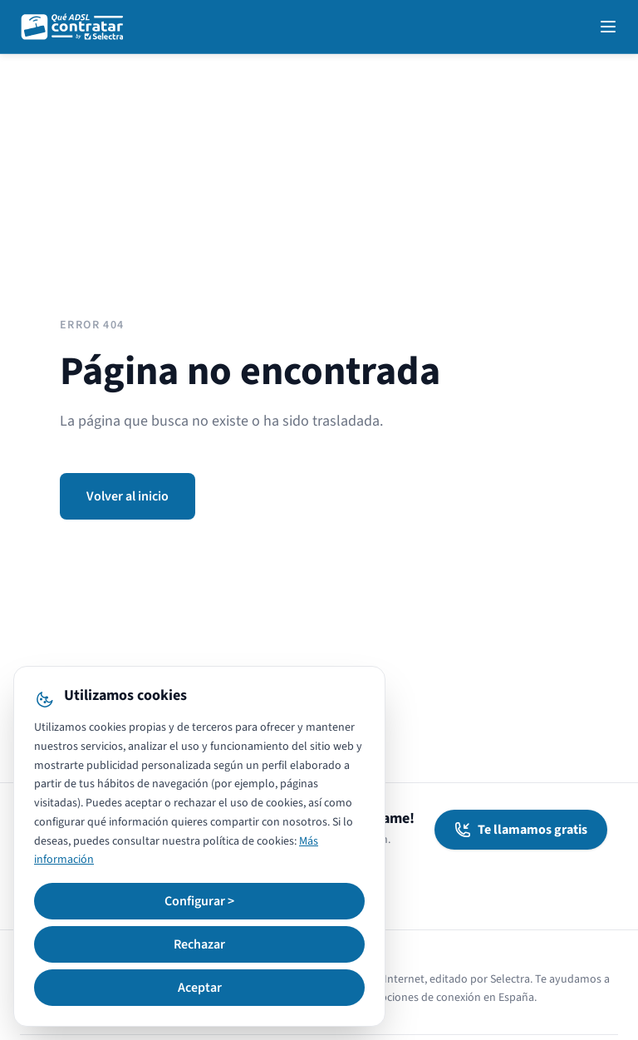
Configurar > (199, 901)
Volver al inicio (127, 496)
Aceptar (200, 987)
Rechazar (199, 944)
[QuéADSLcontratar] (73, 26)
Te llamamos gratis (520, 830)
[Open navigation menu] (608, 27)
